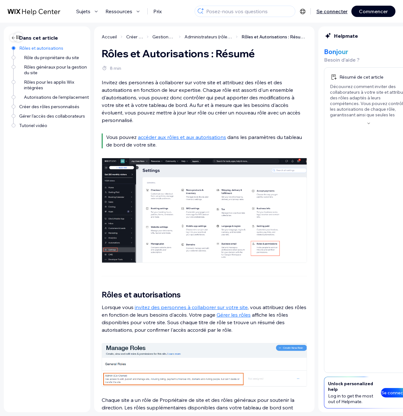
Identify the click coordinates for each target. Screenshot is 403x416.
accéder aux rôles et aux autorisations (127, 137)
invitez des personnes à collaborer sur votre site (136, 307)
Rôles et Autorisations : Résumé (219, 37)
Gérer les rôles (179, 315)
